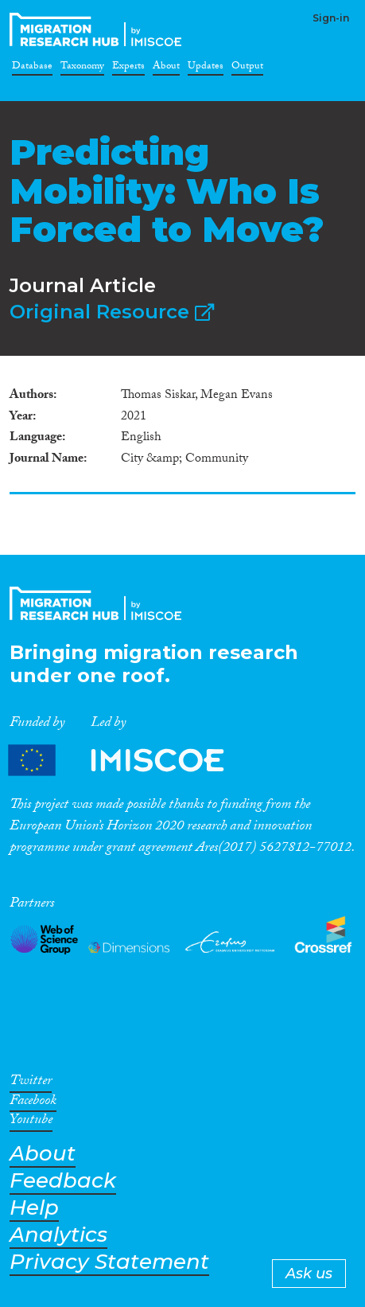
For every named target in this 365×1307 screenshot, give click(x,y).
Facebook (33, 1103)
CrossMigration (99, 29)
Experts (128, 68)
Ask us (308, 1273)
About (166, 68)
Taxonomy (82, 68)
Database (32, 68)
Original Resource (112, 311)
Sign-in (331, 18)
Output (247, 68)
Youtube (31, 1122)
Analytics (58, 1235)
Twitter (31, 1083)
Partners (129, 760)
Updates (205, 68)
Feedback (63, 1180)
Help (34, 1208)
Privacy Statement (109, 1262)
